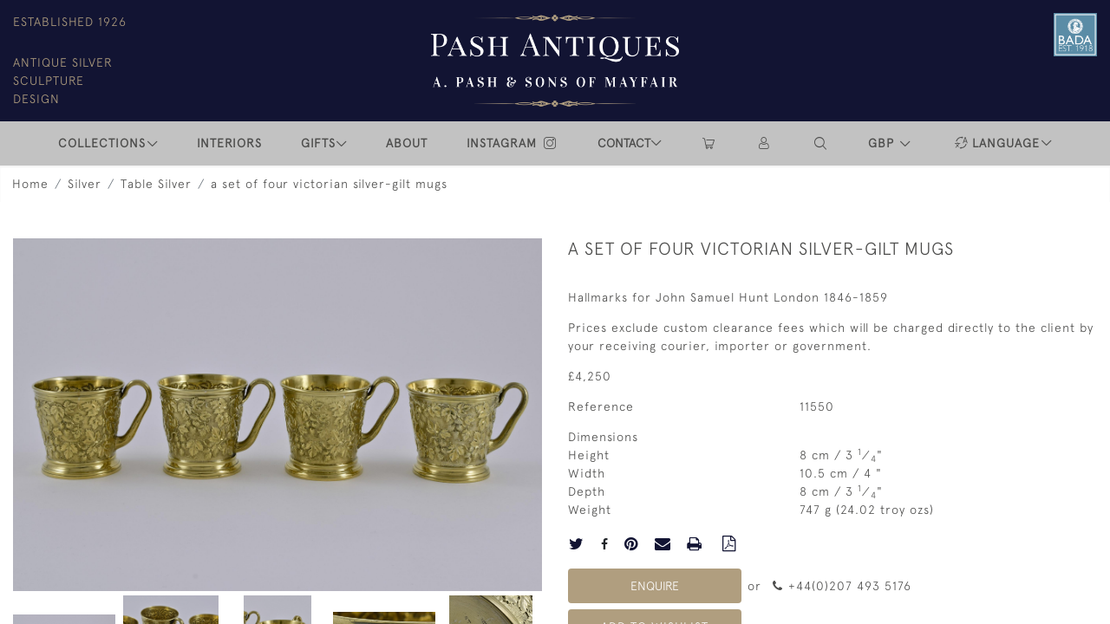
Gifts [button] (318, 143)
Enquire (654, 586)
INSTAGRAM (512, 143)
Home (30, 184)
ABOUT (407, 143)
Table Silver (156, 184)
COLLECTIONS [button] (102, 143)
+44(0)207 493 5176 (841, 586)
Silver (84, 184)
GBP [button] (883, 143)
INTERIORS (229, 143)
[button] (821, 143)
